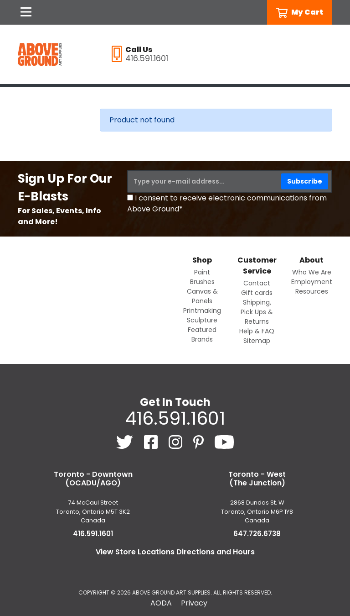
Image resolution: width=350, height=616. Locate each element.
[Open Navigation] (26, 12)
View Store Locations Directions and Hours (175, 552)
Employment (311, 281)
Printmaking (202, 310)
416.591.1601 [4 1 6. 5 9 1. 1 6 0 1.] (175, 418)
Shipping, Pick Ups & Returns (257, 312)
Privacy (194, 603)
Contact (256, 283)
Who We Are (311, 272)
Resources (311, 291)
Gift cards (257, 292)
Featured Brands (202, 334)
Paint (202, 272)
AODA (161, 603)
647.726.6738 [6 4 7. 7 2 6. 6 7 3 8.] (257, 533)
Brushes (202, 281)
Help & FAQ (256, 331)
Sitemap (256, 340)
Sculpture (202, 320)
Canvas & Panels (202, 296)
